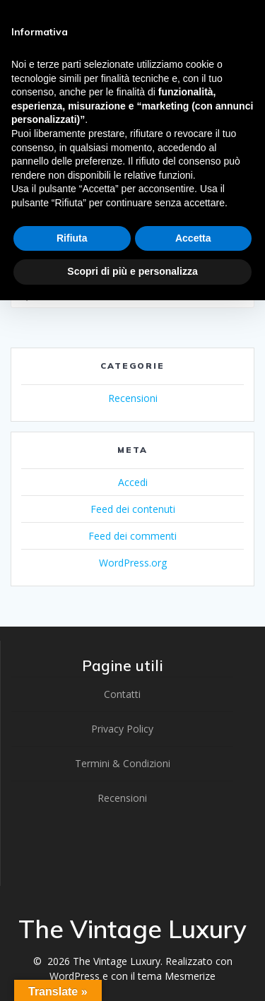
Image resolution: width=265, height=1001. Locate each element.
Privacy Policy (122, 728)
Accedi (133, 482)
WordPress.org (133, 562)
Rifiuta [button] (72, 238)
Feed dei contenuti (132, 509)
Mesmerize (190, 976)
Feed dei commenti (132, 536)
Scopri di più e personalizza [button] (132, 271)
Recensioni (133, 398)
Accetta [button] (193, 238)
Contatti (122, 694)
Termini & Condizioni (122, 763)
